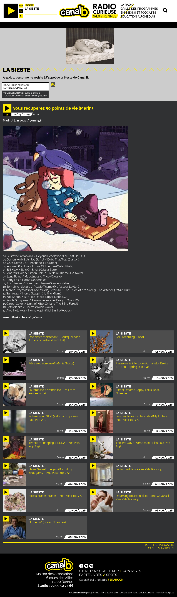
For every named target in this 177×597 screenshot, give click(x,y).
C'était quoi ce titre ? (99, 571)
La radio (127, 4)
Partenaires (90, 575)
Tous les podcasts (159, 545)
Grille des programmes (139, 8)
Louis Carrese (146, 592)
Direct (29, 5)
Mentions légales (165, 592)
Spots (111, 575)
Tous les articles (160, 548)
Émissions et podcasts (138, 12)
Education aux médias (138, 16)
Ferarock (115, 579)
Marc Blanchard (109, 592)
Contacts (132, 571)
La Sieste (32, 8)
